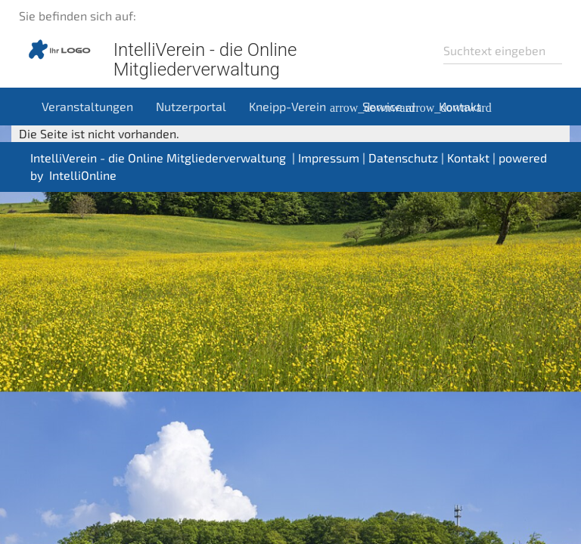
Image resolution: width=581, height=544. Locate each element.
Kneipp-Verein (300, 106)
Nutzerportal (191, 106)
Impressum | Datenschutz (368, 157)
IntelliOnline (83, 175)
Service (394, 106)
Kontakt (460, 106)
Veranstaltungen (87, 106)
